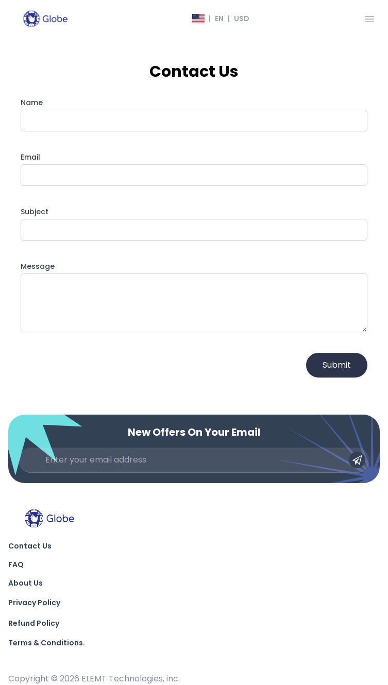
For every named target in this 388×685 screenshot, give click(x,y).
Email (30, 157)
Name (32, 102)
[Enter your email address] (194, 460)
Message (38, 266)
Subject (34, 212)
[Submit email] (357, 460)
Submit (337, 365)
